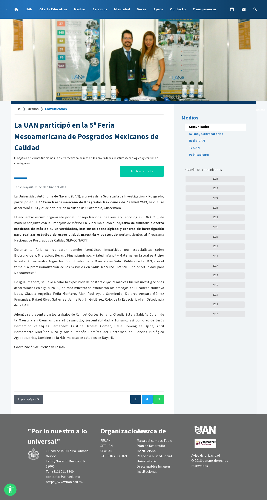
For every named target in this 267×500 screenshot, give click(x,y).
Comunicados (56, 109)
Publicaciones (199, 155)
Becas (142, 9)
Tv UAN (194, 148)
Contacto (178, 9)
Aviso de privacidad (205, 455)
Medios (80, 9)
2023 (215, 208)
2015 (215, 285)
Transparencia (204, 9)
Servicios (99, 9)
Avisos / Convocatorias (206, 134)
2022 (215, 217)
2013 (215, 304)
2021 (215, 227)
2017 (215, 266)
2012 (215, 314)
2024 (215, 198)
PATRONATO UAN (113, 456)
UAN (29, 9)
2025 (215, 188)
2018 (215, 256)
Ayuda (158, 9)
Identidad (122, 9)
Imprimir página (28, 399)
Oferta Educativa (53, 9)
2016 (215, 275)
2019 (215, 246)
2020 (215, 237)
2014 (215, 295)
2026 (215, 179)
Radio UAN (197, 141)
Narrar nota (141, 171)
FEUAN (105, 440)
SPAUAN (106, 451)
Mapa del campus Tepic (154, 440)
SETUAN (106, 445)
